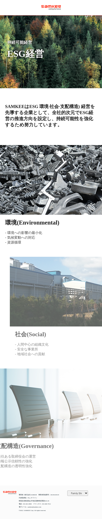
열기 (6, 7)
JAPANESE (95, 7)
